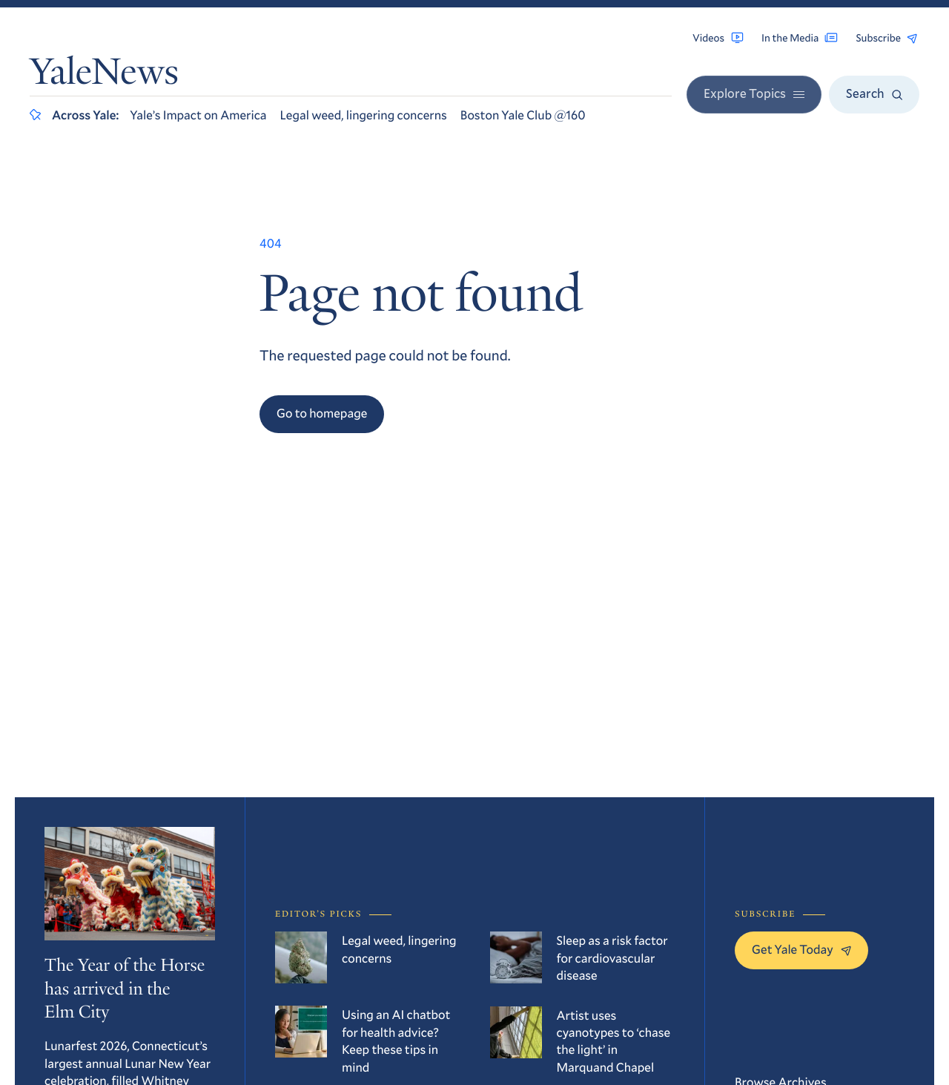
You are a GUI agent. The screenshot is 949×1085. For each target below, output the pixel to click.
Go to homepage (322, 412)
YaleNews (104, 75)
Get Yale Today (801, 948)
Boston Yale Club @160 (523, 114)
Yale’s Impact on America (198, 114)
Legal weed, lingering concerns (363, 114)
